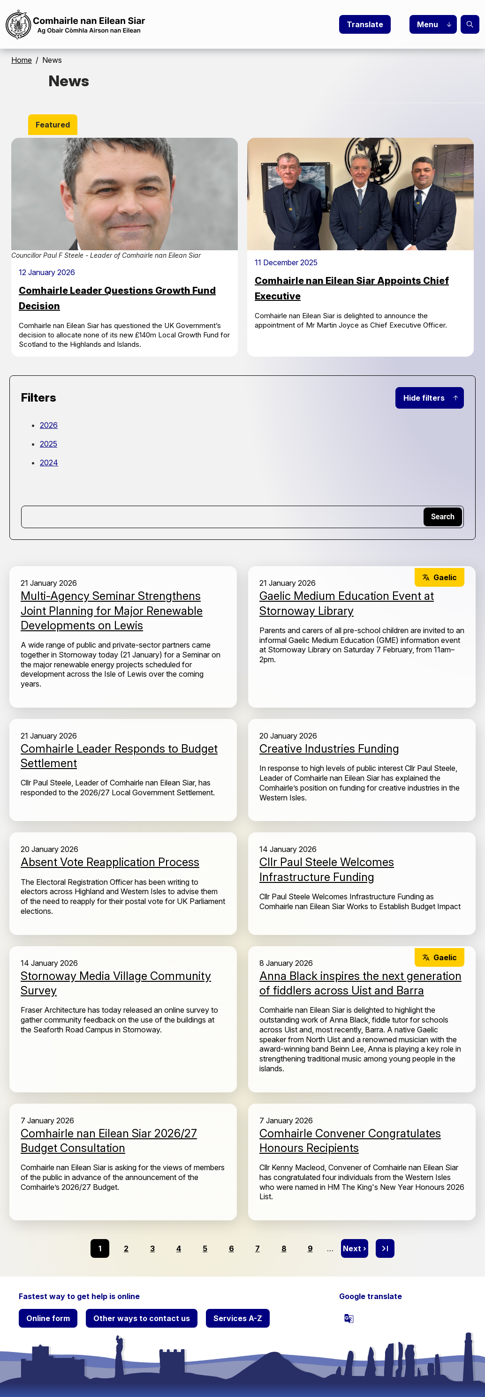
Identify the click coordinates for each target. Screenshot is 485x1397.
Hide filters (424, 398)
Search (470, 24)
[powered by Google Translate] (349, 1318)
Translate (365, 24)
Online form (48, 1318)
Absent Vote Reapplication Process (110, 862)
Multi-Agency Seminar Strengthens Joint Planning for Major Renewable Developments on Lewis (112, 610)
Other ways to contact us (141, 1318)
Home (21, 60)
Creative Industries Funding (329, 748)
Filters (38, 397)
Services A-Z (237, 1318)
